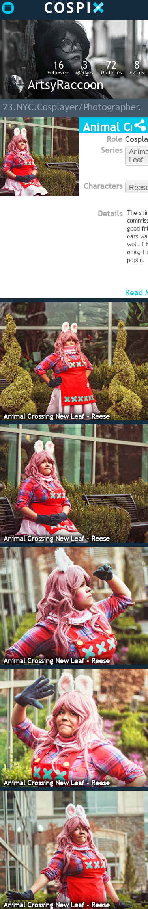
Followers (58, 67)
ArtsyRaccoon (65, 84)
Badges (85, 67)
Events (136, 67)
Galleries (111, 67)
